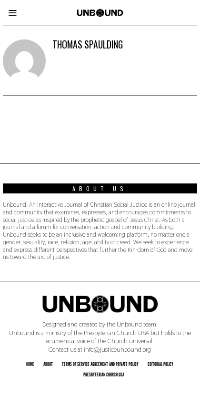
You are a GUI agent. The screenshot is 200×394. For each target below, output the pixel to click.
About (48, 364)
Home (30, 364)
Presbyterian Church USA (103, 374)
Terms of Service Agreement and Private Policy (100, 364)
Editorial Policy (160, 364)
